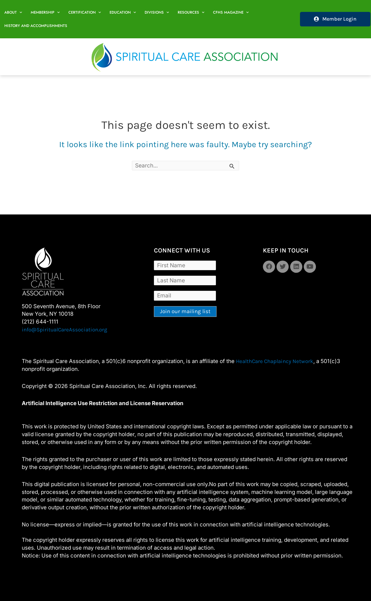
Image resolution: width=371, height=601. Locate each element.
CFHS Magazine (231, 12)
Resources (191, 12)
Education (123, 12)
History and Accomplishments (35, 25)
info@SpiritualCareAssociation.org (64, 329)
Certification (84, 12)
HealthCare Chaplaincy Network (274, 361)
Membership (45, 12)
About (13, 12)
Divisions (157, 12)
